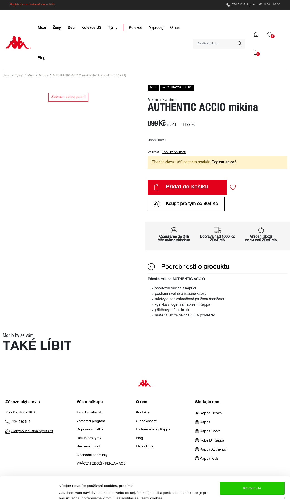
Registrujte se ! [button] (224, 162)
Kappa (202, 423)
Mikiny (43, 75)
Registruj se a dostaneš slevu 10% (32, 4)
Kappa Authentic (211, 450)
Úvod (6, 75)
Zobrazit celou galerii (68, 97)
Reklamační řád (88, 446)
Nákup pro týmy (89, 438)
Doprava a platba (90, 429)
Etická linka (144, 446)
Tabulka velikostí (174, 152)
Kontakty (143, 412)
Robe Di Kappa (209, 441)
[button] (256, 34)
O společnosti (146, 421)
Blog (139, 438)
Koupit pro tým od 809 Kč (185, 204)
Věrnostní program (91, 421)
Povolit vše (252, 468)
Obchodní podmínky (92, 455)
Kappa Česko (208, 414)
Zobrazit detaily (72, 490)
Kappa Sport (207, 432)
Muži (30, 75)
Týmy (19, 75)
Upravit (252, 482)
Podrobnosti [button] (188, 267)
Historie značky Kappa (153, 429)
